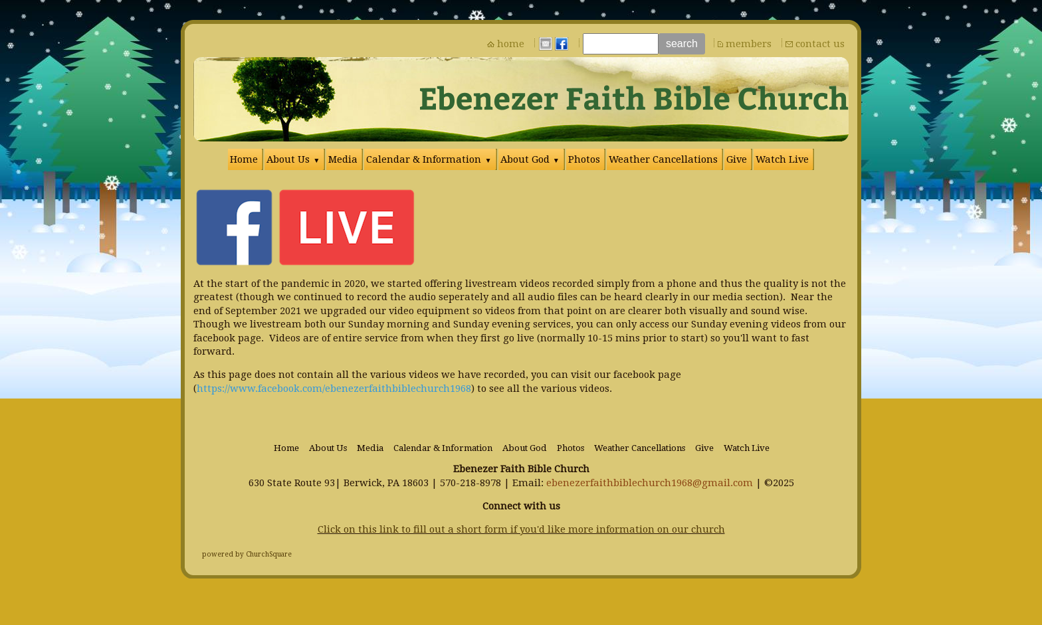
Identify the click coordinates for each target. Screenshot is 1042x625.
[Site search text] (621, 43)
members (749, 44)
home (510, 44)
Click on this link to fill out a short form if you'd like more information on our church (521, 529)
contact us (820, 44)
